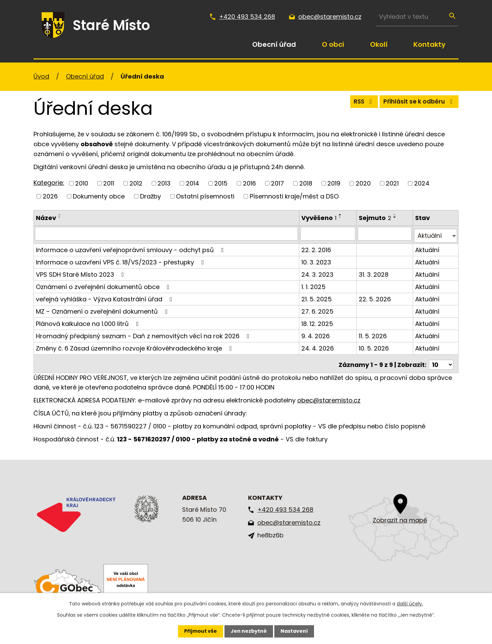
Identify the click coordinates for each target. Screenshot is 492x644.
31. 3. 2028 (374, 272)
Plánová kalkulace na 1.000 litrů (88, 321)
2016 (249, 183)
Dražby (150, 196)
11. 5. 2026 (373, 333)
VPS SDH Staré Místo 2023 (81, 272)
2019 (333, 183)
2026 (50, 196)
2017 (277, 183)
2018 (305, 183)
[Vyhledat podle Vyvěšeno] (328, 233)
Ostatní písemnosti (205, 196)
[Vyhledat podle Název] (167, 233)
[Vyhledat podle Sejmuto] (385, 233)
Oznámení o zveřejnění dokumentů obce (104, 284)
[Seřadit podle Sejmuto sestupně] (395, 217)
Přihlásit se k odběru (417, 103)
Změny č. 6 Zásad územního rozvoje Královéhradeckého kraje (135, 345)
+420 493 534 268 (247, 16)
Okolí (378, 44)
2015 (221, 183)
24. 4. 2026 (318, 345)
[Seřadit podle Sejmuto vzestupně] (395, 214)
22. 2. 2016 (317, 247)
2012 (135, 183)
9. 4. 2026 (316, 333)
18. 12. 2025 (318, 321)
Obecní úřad (274, 44)
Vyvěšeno (319, 218)
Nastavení (294, 631)
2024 (421, 183)
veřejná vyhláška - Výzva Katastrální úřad (105, 296)
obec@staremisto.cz (329, 16)
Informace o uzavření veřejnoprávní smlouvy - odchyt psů (131, 247)
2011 (108, 183)
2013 (164, 183)
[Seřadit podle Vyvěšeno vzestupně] (341, 214)
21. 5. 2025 (317, 296)
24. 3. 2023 (318, 272)
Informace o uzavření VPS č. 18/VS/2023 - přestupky (121, 259)
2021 (392, 183)
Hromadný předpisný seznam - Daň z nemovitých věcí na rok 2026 (144, 333)
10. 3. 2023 (317, 259)
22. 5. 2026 (375, 296)
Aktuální (427, 247)
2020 (363, 183)
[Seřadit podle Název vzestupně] (60, 214)
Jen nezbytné (249, 631)
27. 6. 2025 (318, 308)
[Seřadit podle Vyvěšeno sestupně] (341, 217)
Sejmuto (375, 218)
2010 (81, 183)
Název (46, 218)
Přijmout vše (200, 631)
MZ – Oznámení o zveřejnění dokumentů (103, 308)
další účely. (410, 603)
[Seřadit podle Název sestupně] (60, 217)
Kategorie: (48, 182)
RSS (357, 103)
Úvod (226, 44)
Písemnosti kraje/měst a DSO (294, 196)
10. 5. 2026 (374, 345)
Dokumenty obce (99, 196)
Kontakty (429, 44)
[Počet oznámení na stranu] (441, 360)
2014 (192, 183)
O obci (333, 44)
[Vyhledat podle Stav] (435, 233)
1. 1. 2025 (314, 284)
